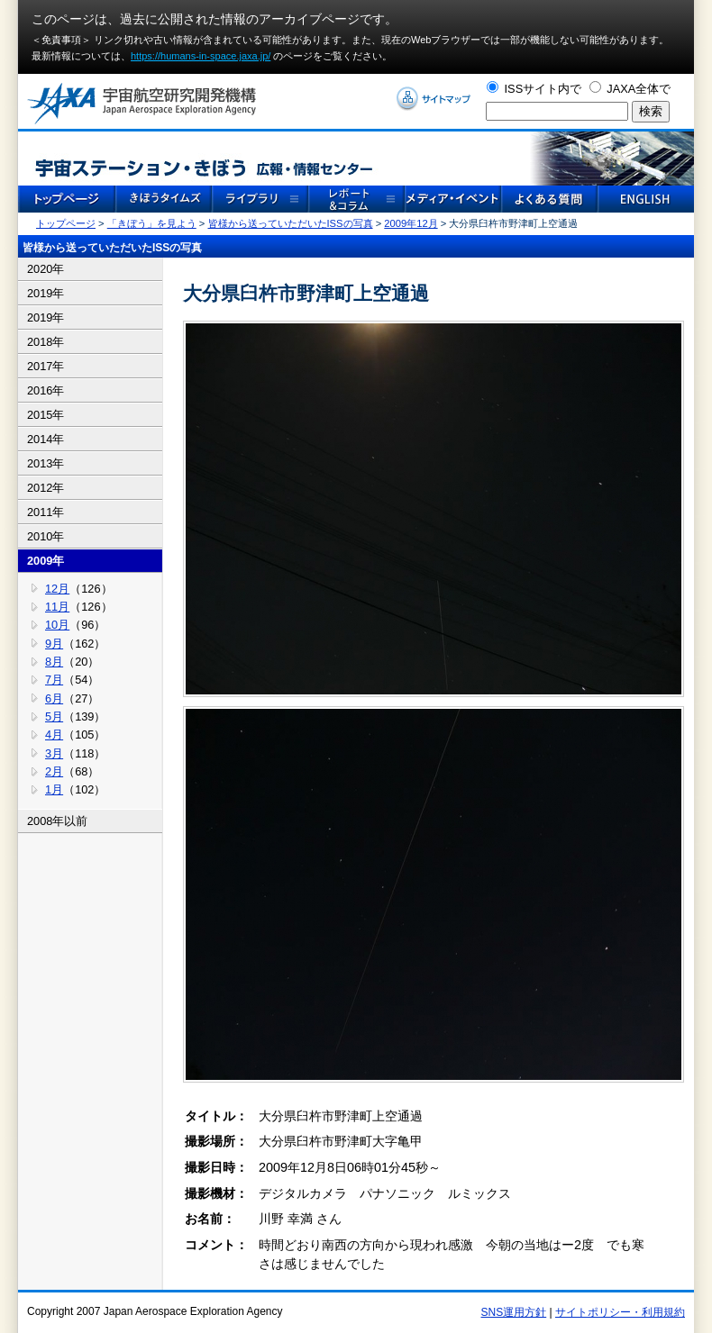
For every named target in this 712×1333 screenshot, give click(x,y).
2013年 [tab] (45, 463)
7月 (54, 679)
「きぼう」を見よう (151, 223)
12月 (57, 588)
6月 (54, 698)
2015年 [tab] (45, 415)
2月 (54, 771)
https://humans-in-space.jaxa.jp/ (200, 55)
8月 (54, 661)
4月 (54, 734)
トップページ (66, 223)
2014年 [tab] (45, 439)
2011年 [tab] (45, 512)
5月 (54, 716)
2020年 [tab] (45, 269)
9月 (54, 643)
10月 (57, 624)
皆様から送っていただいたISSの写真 (290, 223)
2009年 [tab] (45, 560)
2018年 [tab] (45, 342)
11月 (57, 606)
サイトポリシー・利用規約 (620, 1312)
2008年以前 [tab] (57, 821)
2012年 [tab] (45, 487)
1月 (54, 789)
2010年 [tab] (45, 536)
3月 (54, 753)
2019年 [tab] (45, 293)
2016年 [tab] (45, 390)
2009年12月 (410, 223)
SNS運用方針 (514, 1312)
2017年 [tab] (45, 366)
